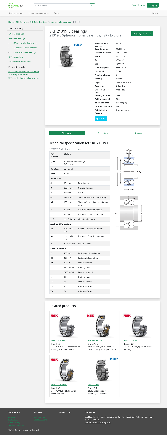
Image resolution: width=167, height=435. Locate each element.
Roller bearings (40, 419)
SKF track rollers (16, 57)
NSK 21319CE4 (130, 340)
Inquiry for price (142, 33)
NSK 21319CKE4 (58, 340)
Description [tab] (103, 133)
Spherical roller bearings (60, 22)
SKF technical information (20, 61)
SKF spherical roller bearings (25, 47)
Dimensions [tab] (67, 133)
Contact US (13, 419)
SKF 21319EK (93, 384)
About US (12, 417)
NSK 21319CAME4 (59, 384)
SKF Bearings (21, 22)
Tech (134, 5)
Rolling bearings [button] (16, 13)
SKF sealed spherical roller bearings (23, 78)
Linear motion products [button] (39, 13)
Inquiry (153, 5)
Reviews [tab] (138, 133)
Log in (155, 13)
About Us (141, 5)
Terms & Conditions (16, 425)
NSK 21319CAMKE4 (96, 340)
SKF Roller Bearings (38, 22)
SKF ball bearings (16, 34)
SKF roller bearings (17, 38)
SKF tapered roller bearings (24, 52)
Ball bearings (39, 417)
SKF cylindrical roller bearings (25, 43)
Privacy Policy (14, 422)
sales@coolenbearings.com (99, 422)
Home (11, 22)
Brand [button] (56, 13)
